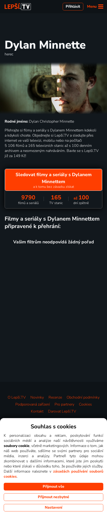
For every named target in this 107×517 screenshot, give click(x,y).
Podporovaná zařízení (32, 404)
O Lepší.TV (17, 397)
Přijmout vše (53, 486)
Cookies (85, 404)
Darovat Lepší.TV (62, 411)
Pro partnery (64, 404)
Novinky (37, 397)
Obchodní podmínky (83, 397)
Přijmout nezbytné (53, 497)
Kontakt (37, 411)
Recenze (55, 397)
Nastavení (53, 507)
